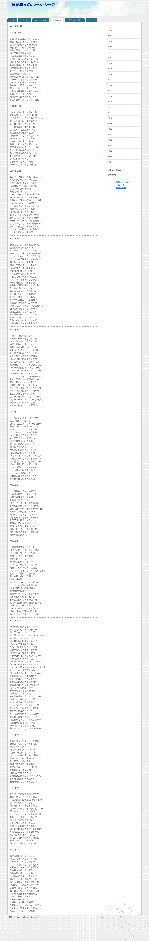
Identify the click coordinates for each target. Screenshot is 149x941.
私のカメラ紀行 (123, 182)
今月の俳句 (121, 187)
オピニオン (121, 184)
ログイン (100, 917)
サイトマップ (36, 917)
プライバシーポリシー (21, 917)
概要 (10, 917)
